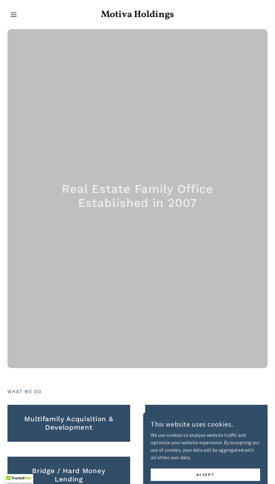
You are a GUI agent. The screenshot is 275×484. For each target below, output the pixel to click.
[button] (27, 14)
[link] (138, 15)
